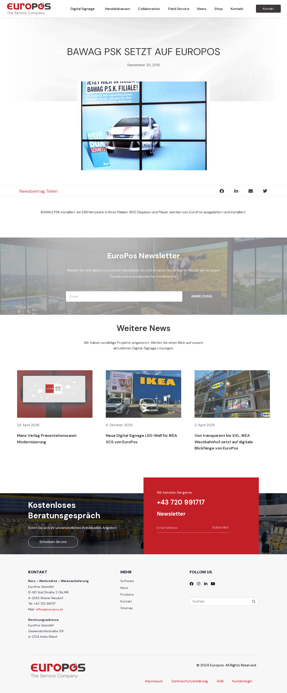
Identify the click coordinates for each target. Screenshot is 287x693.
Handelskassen (117, 8)
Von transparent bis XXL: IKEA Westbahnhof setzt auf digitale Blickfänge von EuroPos (224, 442)
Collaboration (149, 8)
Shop (218, 8)
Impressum (154, 681)
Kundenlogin (242, 681)
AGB (220, 681)
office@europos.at (49, 609)
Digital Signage (83, 8)
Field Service (178, 8)
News (201, 8)
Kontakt (237, 8)
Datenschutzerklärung (190, 681)
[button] (222, 191)
